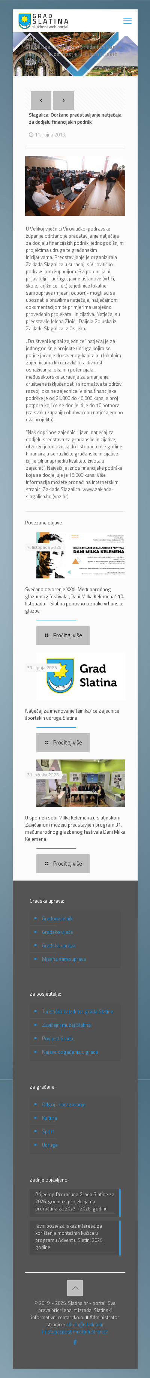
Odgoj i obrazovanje (64, 1104)
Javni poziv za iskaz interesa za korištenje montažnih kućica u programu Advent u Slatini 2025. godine (69, 1236)
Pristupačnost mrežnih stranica (75, 1331)
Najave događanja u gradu (70, 1052)
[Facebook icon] (75, 1342)
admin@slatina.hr (85, 1324)
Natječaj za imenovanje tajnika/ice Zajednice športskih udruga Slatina (72, 714)
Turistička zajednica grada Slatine (77, 1011)
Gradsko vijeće (57, 932)
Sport (48, 1131)
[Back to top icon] (75, 1288)
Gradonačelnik (57, 918)
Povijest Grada (57, 1038)
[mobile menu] (127, 20)
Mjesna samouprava (64, 959)
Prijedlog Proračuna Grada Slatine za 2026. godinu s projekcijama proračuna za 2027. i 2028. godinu (74, 1201)
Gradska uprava (58, 945)
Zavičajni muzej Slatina (66, 1025)
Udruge (50, 1145)
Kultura (49, 1118)
